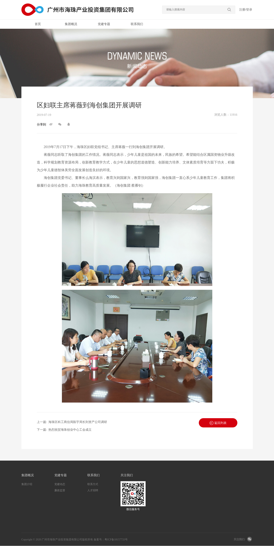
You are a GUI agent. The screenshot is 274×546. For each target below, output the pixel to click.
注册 (242, 9)
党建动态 (59, 484)
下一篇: (64, 429)
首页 (38, 24)
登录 (249, 9)
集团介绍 (26, 484)
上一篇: (72, 422)
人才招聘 (92, 490)
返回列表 (218, 423)
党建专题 (104, 24)
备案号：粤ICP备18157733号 (111, 539)
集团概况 (71, 24)
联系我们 (137, 24)
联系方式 (92, 484)
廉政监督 (59, 490)
